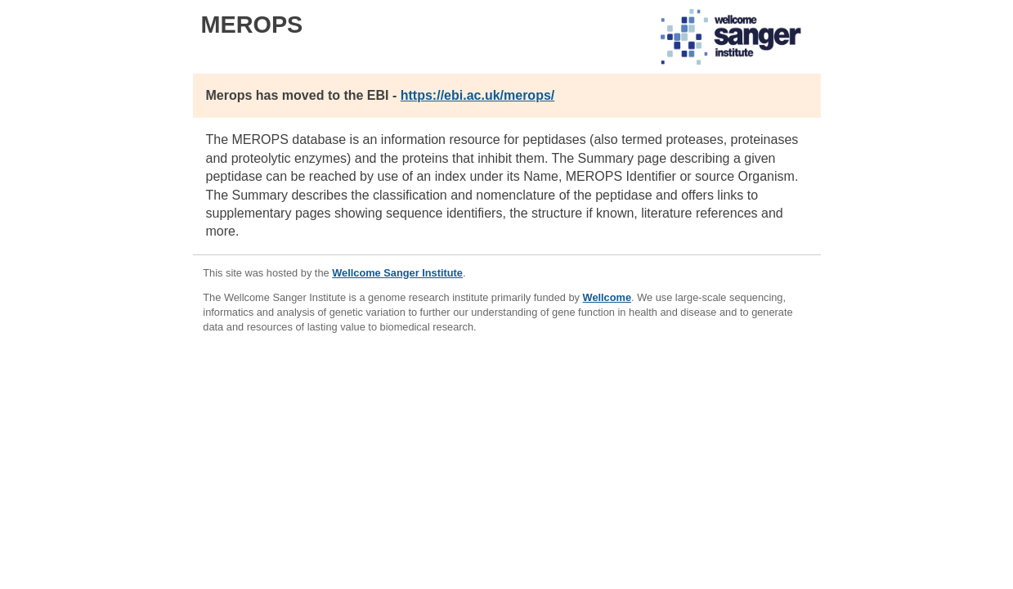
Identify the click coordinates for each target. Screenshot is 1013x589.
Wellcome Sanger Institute (397, 273)
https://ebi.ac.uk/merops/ (477, 95)
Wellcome (607, 297)
